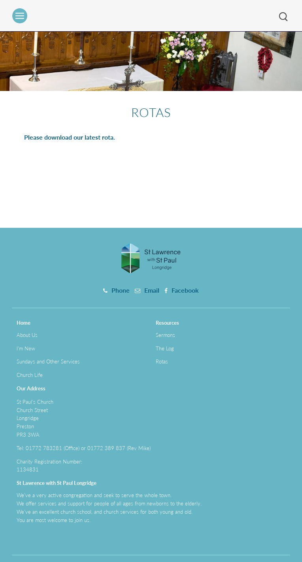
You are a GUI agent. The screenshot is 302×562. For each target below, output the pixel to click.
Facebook (185, 290)
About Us (27, 335)
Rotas (162, 361)
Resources (167, 323)
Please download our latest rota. (69, 137)
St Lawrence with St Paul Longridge (56, 483)
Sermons (165, 335)
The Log (165, 348)
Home (23, 323)
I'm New (26, 348)
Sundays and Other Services (48, 361)
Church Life (30, 375)
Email (151, 290)
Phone (120, 290)
